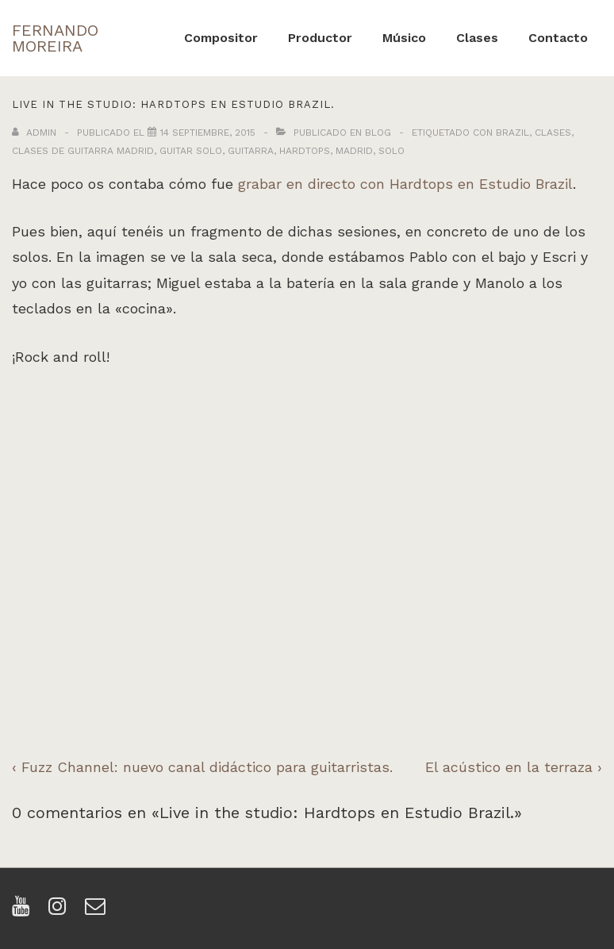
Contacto (558, 37)
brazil (512, 132)
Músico (404, 37)
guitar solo (190, 150)
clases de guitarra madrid (83, 150)
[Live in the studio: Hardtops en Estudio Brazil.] (207, 132)
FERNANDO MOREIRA (55, 38)
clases (553, 132)
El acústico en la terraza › (513, 767)
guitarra (251, 150)
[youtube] (24, 911)
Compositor (221, 37)
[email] (97, 911)
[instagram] (60, 911)
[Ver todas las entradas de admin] (35, 132)
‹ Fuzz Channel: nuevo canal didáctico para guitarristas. (202, 767)
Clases (477, 37)
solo (391, 150)
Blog (378, 132)
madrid (354, 150)
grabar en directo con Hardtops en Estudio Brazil (405, 183)
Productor (320, 37)
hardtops (304, 150)
